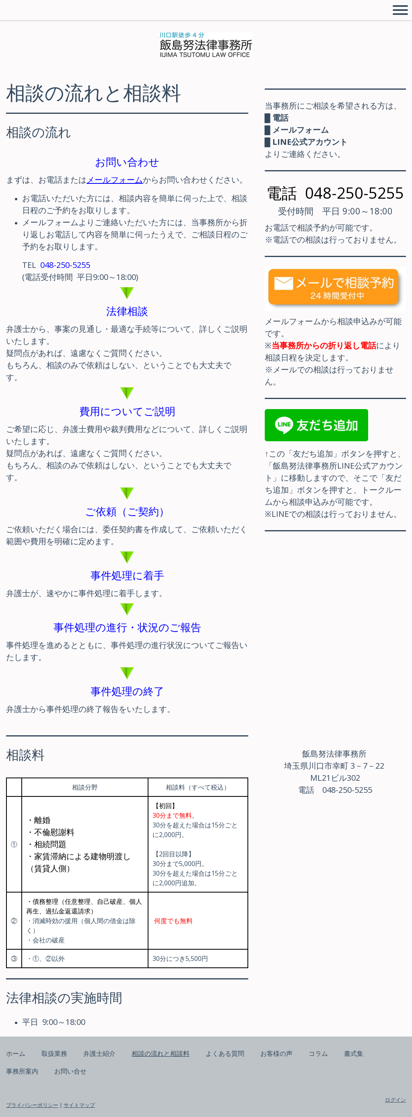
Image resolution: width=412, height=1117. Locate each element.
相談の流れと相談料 (161, 1053)
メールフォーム (115, 179)
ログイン (395, 1099)
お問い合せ (70, 1071)
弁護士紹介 (99, 1053)
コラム (318, 1053)
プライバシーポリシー (32, 1105)
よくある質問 (225, 1053)
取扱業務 (54, 1053)
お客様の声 (276, 1053)
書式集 (353, 1053)
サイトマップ (79, 1105)
